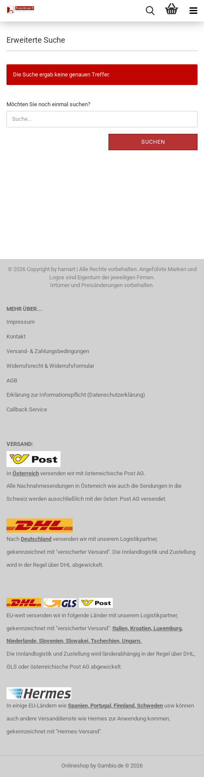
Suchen (153, 142)
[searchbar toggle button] (150, 11)
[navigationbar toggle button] (193, 11)
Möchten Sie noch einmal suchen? (48, 104)
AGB (11, 380)
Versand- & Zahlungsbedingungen (47, 351)
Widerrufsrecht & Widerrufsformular (50, 366)
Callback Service (26, 409)
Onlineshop (75, 765)
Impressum (20, 322)
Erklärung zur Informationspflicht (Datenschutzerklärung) (75, 395)
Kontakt (16, 336)
